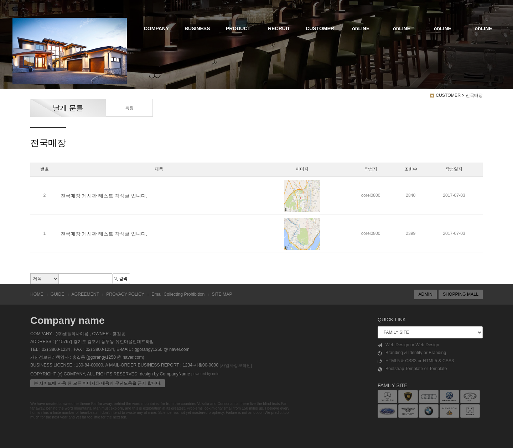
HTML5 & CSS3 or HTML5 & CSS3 (416, 361)
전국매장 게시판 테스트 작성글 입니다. (104, 196)
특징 (129, 107)
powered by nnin (205, 373)
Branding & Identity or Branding (412, 352)
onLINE (360, 28)
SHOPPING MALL (460, 294)
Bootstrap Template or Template (412, 368)
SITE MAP (222, 294)
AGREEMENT (85, 294)
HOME (36, 294)
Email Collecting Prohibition (177, 294)
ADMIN (425, 294)
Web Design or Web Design (408, 345)
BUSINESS (197, 28)
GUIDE (57, 294)
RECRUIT (279, 28)
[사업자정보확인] (235, 365)
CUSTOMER (320, 28)
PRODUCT (238, 28)
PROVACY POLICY (125, 294)
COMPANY (156, 28)
